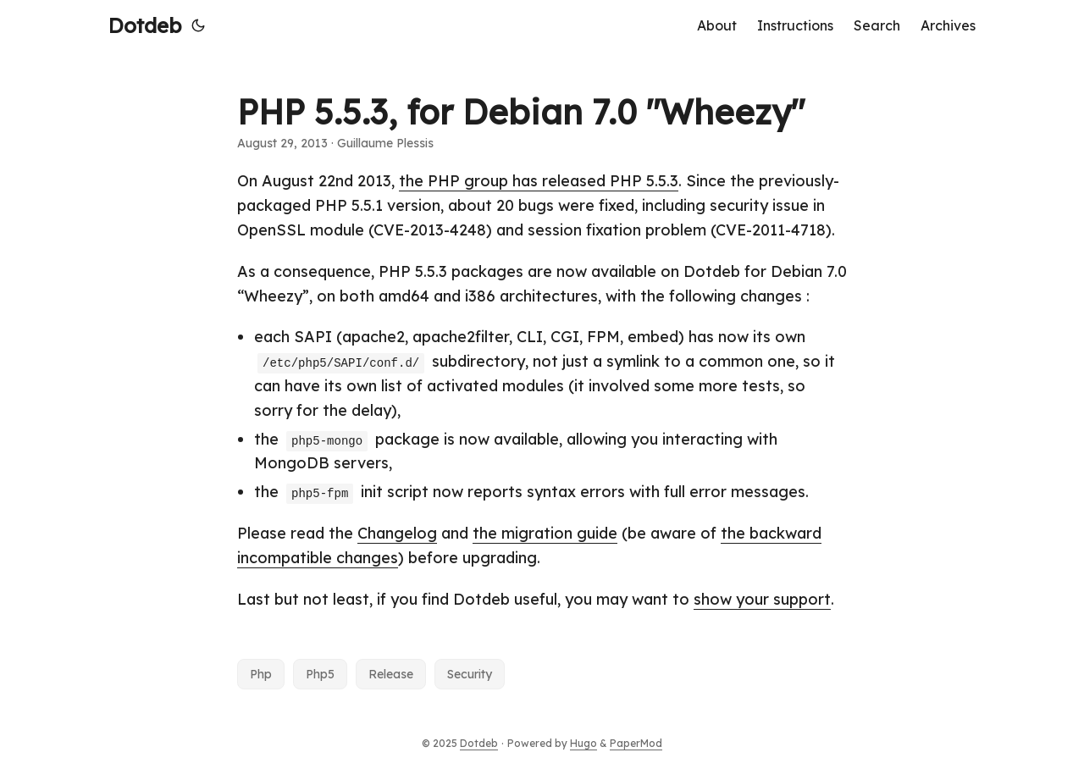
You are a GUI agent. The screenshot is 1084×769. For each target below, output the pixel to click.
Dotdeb (144, 25)
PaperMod (636, 743)
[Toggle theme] (198, 25)
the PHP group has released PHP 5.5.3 (538, 181)
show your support (762, 599)
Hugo (583, 743)
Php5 (320, 674)
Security (469, 674)
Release (390, 674)
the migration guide (545, 533)
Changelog (397, 533)
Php (261, 674)
